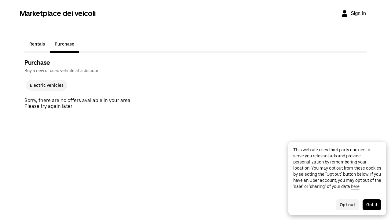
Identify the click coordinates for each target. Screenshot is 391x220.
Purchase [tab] (64, 44)
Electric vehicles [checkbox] (47, 85)
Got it (372, 204)
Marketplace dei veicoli (58, 13)
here (355, 186)
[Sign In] (353, 13)
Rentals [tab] (37, 44)
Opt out (347, 204)
